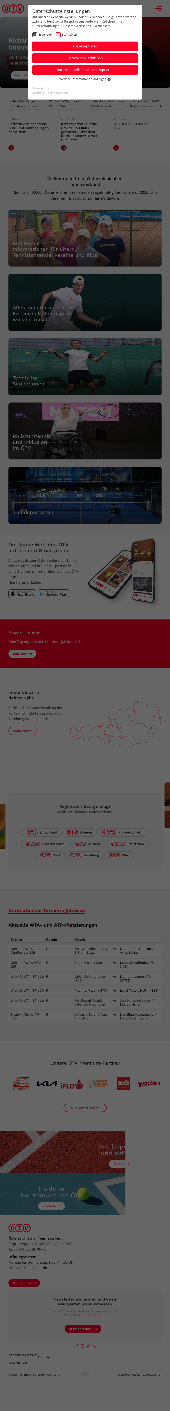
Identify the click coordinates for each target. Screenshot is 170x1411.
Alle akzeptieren (85, 46)
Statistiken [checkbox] (69, 34)
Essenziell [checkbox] (45, 34)
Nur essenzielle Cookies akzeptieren (85, 69)
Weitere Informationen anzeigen (84, 79)
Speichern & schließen (85, 58)
